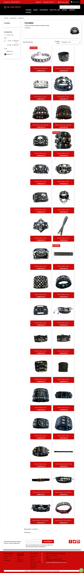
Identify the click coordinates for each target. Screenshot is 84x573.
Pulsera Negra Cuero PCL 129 (41, 492)
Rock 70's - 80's (55, 10)
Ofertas (6, 558)
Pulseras (7, 23)
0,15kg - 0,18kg (13, 45)
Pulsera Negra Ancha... (63, 153)
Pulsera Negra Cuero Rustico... (63, 492)
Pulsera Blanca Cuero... (40, 96)
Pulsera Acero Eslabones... (41, 68)
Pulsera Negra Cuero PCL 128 (64, 464)
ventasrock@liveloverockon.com (56, 562)
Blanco (10, 51)
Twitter (74, 541)
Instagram (78, 541)
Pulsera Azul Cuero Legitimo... (63, 68)
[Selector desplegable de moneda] (52, 2)
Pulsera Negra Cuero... (41, 153)
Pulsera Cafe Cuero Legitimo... (41, 125)
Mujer (35, 10)
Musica (64, 10)
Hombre (28, 10)
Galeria (28, 12)
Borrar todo (9, 35)
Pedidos (32, 559)
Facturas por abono (35, 562)
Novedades (7, 560)
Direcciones (33, 564)
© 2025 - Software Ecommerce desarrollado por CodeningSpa (42, 571)
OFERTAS (72, 10)
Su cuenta (33, 553)
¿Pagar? (19, 557)
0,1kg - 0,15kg (13, 40)
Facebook (70, 541)
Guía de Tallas (8, 556)
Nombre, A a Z (71, 42)
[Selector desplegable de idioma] (39, 2)
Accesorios (44, 10)
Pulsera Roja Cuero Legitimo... (63, 520)
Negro (10, 54)
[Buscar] (70, 7)
